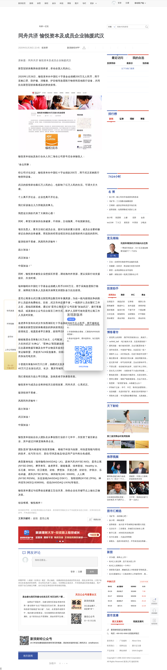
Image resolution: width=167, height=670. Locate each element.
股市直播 (112, 615)
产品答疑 (110, 651)
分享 (129, 48)
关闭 (99, 304)
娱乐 (54, 3)
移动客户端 (140, 3)
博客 (69, 3)
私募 (41, 26)
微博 (114, 48)
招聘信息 (123, 646)
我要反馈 (97, 519)
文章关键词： (25, 518)
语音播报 (154, 611)
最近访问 (117, 58)
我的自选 (138, 58)
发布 (92, 572)
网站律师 (123, 651)
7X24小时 (114, 176)
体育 (39, 3)
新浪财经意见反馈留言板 (121, 630)
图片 (77, 3)
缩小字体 (92, 48)
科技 (61, 3)
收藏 (106, 48)
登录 (73, 572)
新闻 (31, 3)
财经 (46, 3)
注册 (127, 3)
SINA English (137, 651)
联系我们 (110, 646)
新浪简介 (110, 641)
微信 (121, 48)
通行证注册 (136, 646)
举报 (84, 48)
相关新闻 (28, 656)
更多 (93, 3)
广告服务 (123, 641)
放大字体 (99, 48)
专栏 (84, 3)
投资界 (45, 48)
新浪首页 (22, 3)
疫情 (35, 518)
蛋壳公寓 (44, 518)
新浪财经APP (73, 48)
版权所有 (135, 661)
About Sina (136, 641)
